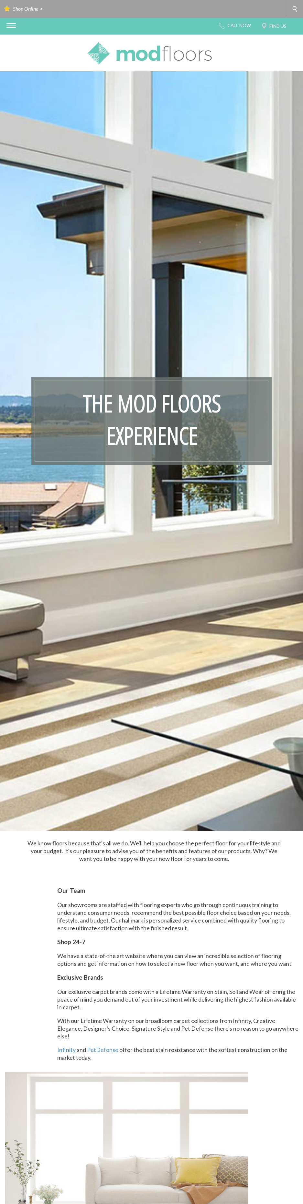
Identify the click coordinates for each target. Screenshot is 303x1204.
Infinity (66, 1049)
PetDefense (102, 1049)
